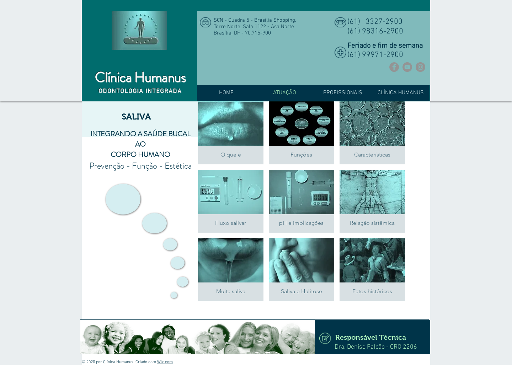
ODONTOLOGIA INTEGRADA (140, 91)
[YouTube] (407, 67)
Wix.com (165, 362)
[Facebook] (394, 67)
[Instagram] (420, 67)
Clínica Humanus (140, 78)
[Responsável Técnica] (369, 337)
